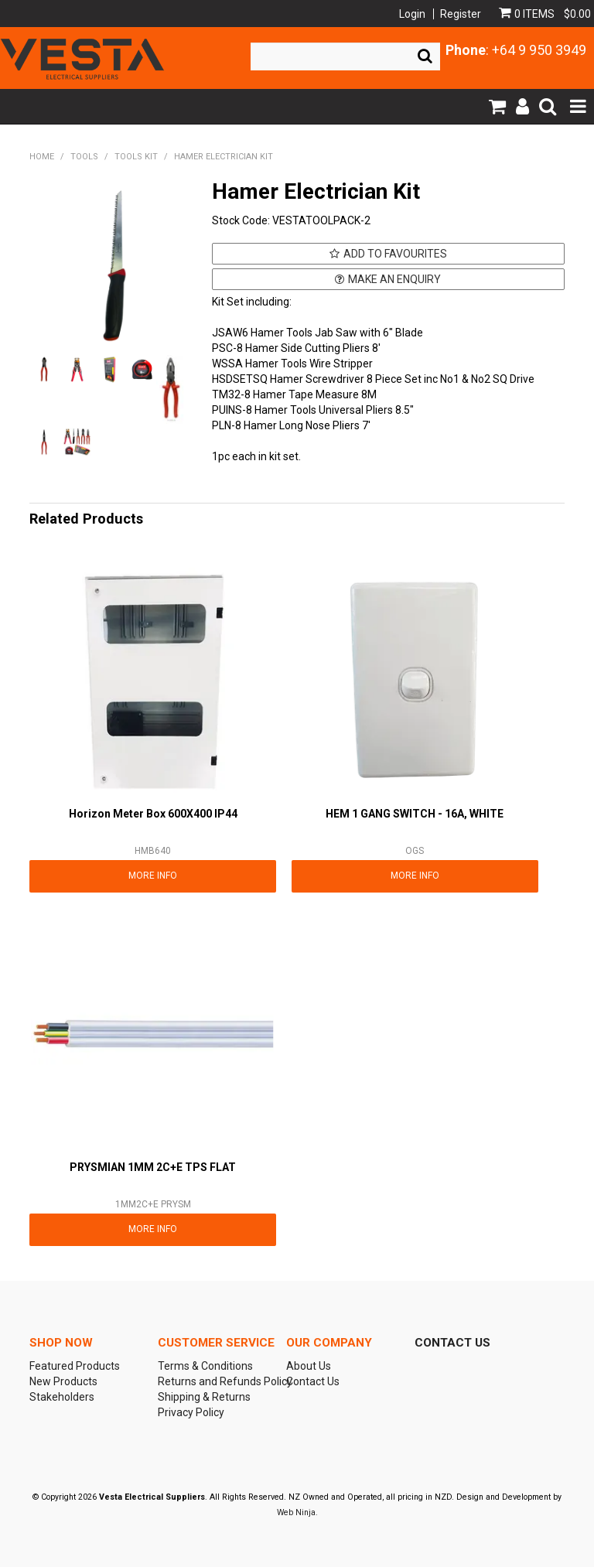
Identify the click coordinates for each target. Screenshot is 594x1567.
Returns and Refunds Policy (216, 1381)
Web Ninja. (297, 1512)
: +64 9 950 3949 (516, 50)
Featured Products (74, 1366)
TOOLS (84, 157)
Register (460, 14)
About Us (308, 1366)
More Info (152, 875)
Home (41, 157)
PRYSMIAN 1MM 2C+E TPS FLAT (153, 1167)
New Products (63, 1381)
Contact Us (313, 1381)
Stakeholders (61, 1397)
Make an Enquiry (394, 279)
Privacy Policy (191, 1412)
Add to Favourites (395, 254)
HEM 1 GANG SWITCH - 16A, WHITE (415, 813)
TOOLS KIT (136, 157)
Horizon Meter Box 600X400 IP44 (153, 813)
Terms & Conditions (205, 1366)
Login (412, 14)
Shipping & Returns (204, 1397)
